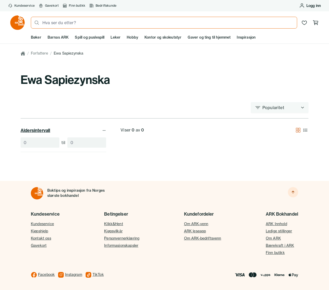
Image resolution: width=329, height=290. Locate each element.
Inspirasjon (246, 37)
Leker (116, 37)
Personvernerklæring (121, 238)
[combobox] (168, 22)
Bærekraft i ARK (280, 245)
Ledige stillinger (279, 231)
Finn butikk (74, 6)
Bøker (36, 37)
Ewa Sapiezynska (68, 53)
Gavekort (49, 6)
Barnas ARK (58, 37)
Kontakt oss (41, 238)
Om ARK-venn (196, 224)
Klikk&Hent (113, 224)
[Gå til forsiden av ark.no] (17, 22)
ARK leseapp (195, 231)
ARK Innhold (276, 224)
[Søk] (35, 22)
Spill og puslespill (89, 37)
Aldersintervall (63, 130)
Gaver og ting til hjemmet (209, 37)
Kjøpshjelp (39, 231)
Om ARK (273, 238)
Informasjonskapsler (121, 245)
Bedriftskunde (102, 6)
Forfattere (39, 53)
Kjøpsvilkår (113, 231)
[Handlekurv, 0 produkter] (316, 23)
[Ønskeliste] (304, 23)
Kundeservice (21, 6)
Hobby (132, 37)
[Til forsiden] (37, 193)
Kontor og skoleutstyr (162, 37)
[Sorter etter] (279, 107)
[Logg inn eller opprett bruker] (310, 5)
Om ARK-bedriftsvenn (202, 238)
